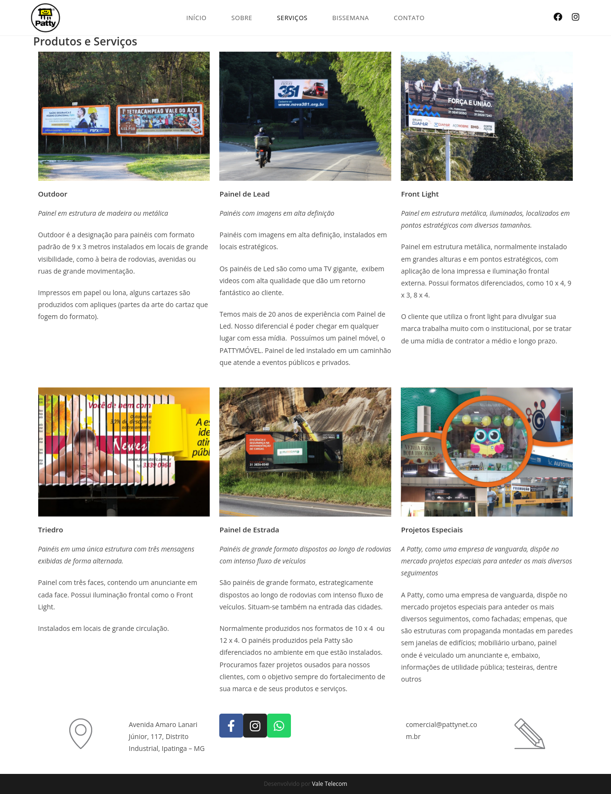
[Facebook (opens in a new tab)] (558, 16)
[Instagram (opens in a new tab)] (575, 16)
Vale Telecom (329, 784)
